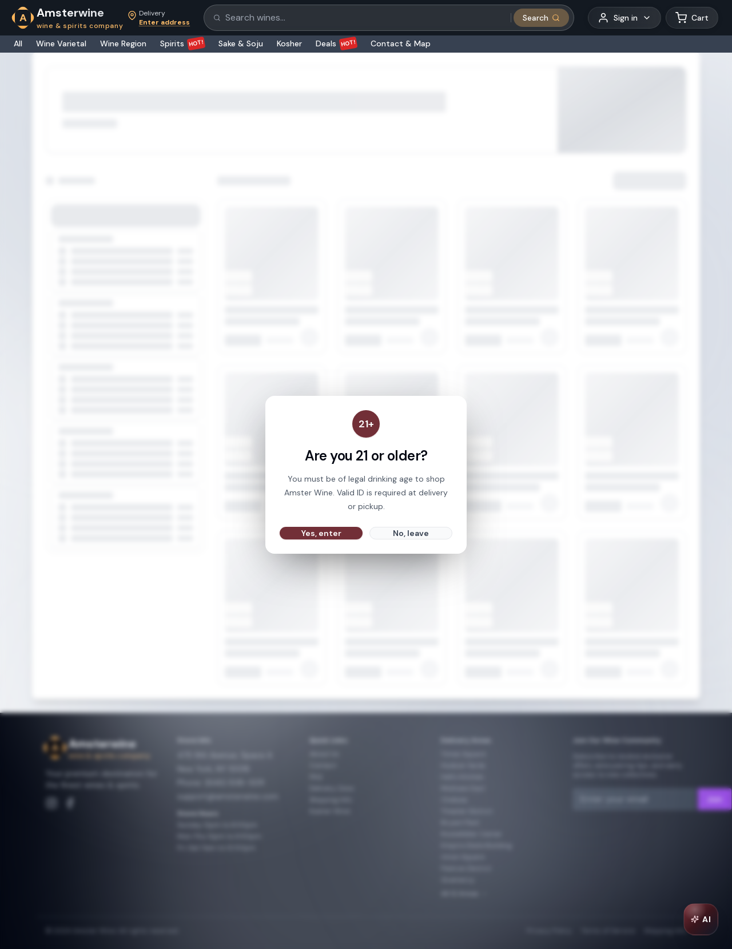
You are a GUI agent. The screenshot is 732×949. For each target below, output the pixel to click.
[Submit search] (541, 18)
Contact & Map (401, 43)
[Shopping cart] (692, 18)
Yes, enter (321, 533)
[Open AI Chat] (700, 919)
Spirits (182, 43)
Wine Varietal (61, 43)
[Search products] (364, 18)
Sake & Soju (240, 43)
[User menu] (624, 18)
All (18, 43)
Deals (336, 43)
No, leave (411, 533)
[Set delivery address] (158, 18)
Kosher (289, 43)
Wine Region (123, 43)
